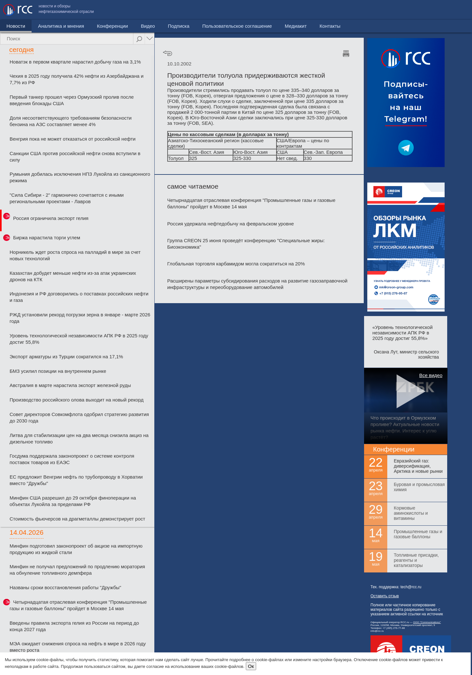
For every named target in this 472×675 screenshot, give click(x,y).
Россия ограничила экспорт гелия (51, 218)
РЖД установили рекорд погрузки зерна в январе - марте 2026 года (80, 318)
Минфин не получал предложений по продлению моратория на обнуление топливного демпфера (77, 570)
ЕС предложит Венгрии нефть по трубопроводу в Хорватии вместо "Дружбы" (76, 480)
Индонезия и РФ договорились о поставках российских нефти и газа (79, 297)
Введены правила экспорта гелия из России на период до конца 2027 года (74, 626)
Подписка (178, 26)
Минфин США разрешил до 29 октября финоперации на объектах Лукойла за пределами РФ (73, 501)
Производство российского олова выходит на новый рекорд (77, 399)
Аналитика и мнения (61, 26)
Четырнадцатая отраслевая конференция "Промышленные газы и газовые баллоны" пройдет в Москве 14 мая (78, 605)
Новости (15, 26)
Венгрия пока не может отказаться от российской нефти (73, 139)
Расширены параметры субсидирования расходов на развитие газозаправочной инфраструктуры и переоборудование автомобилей (257, 284)
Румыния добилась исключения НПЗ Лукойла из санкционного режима (80, 177)
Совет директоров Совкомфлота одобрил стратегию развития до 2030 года (79, 417)
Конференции (112, 26)
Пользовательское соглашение (362, 10)
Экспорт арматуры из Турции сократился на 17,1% (66, 356)
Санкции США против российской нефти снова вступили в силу (75, 157)
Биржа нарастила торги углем (46, 237)
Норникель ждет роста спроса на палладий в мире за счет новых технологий (75, 255)
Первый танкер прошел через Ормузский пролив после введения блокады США (72, 100)
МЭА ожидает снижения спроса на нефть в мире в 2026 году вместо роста (78, 647)
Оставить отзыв (385, 596)
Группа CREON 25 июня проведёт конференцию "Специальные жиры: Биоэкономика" (246, 244)
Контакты (455, 10)
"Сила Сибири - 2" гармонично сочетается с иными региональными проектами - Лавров (67, 198)
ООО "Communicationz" (427, 622)
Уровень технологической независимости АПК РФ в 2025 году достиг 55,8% (79, 339)
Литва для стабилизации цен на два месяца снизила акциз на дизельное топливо (79, 438)
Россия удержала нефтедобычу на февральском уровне (230, 223)
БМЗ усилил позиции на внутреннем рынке (58, 371)
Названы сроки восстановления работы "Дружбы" (65, 587)
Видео (148, 26)
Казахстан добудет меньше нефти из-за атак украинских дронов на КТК (73, 276)
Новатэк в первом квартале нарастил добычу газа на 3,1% (75, 62)
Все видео (430, 375)
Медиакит (421, 10)
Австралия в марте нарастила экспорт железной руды (70, 385)
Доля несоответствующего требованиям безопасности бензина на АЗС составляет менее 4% (71, 121)
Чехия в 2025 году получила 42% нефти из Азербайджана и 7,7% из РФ (77, 79)
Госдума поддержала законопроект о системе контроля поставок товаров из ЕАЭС (72, 459)
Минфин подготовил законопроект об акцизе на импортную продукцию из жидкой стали (76, 549)
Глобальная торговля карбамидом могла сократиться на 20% (236, 263)
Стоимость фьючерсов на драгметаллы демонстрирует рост (77, 518)
